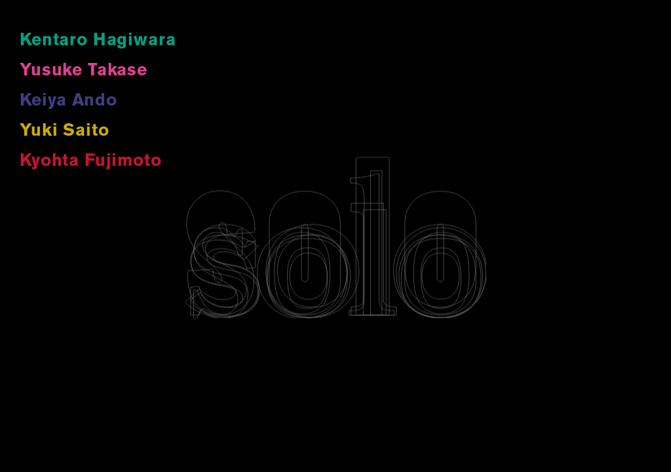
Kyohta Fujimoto (91, 161)
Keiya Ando (68, 101)
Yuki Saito (64, 131)
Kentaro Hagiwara (98, 41)
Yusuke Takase (83, 71)
